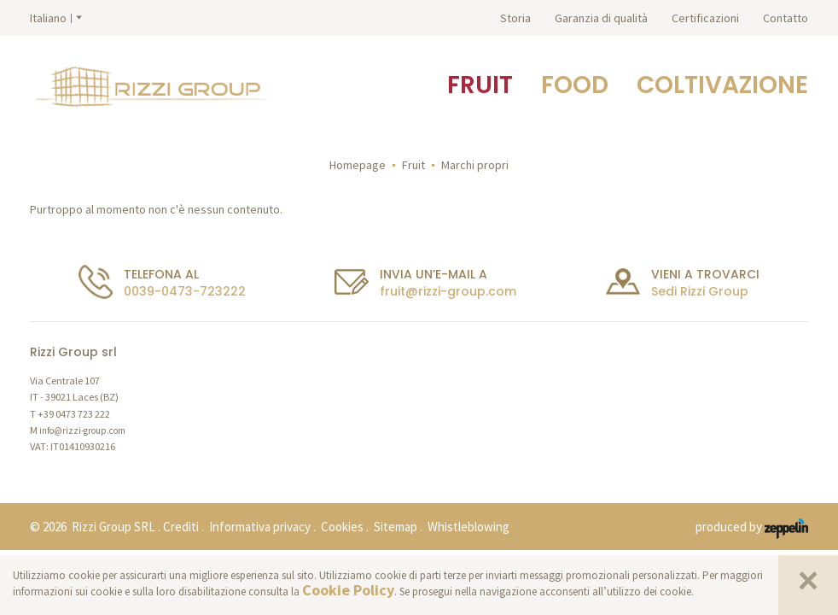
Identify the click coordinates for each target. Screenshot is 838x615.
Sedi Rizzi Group (699, 291)
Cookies (342, 526)
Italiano (48, 18)
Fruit (413, 165)
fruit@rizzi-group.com (448, 291)
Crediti (181, 526)
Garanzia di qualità (601, 18)
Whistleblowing (468, 526)
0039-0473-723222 (185, 291)
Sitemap (395, 526)
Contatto (785, 18)
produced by (751, 527)
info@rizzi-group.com (82, 430)
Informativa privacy (260, 526)
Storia (515, 18)
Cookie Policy (348, 590)
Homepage (357, 165)
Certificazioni (705, 18)
